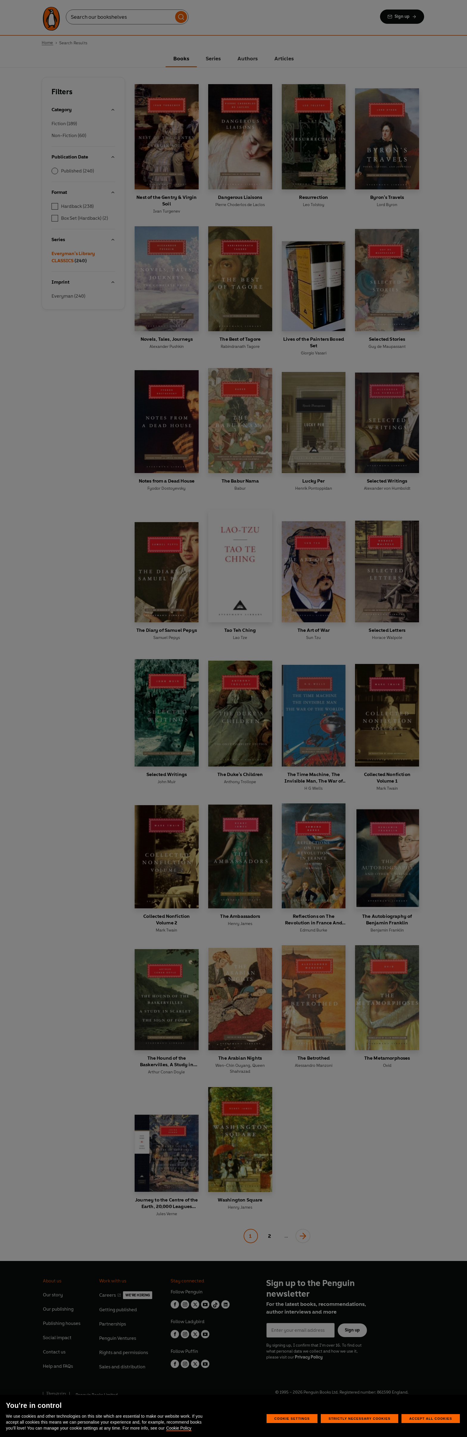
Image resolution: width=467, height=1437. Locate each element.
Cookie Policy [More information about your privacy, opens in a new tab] (179, 1428)
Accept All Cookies (430, 1418)
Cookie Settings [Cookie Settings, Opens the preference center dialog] (292, 1418)
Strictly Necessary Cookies (359, 1418)
